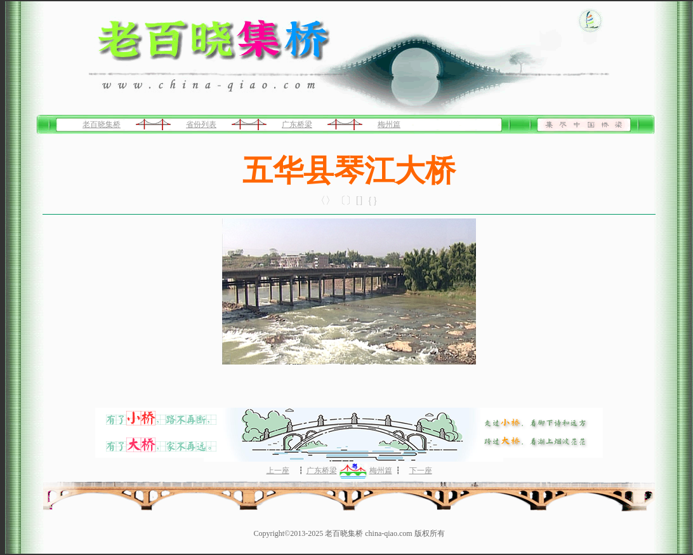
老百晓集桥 (101, 124)
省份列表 (201, 124)
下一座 (420, 470)
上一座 (278, 470)
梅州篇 (389, 124)
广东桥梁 (297, 124)
